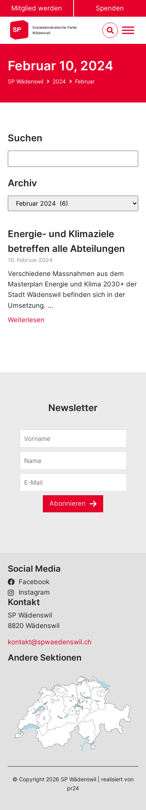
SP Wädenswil (25, 81)
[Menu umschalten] (128, 30)
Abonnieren (67, 503)
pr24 (73, 788)
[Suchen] (73, 159)
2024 (59, 81)
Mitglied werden (36, 8)
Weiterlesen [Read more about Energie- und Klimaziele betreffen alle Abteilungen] (26, 320)
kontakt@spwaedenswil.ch (49, 642)
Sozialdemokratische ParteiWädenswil (54, 30)
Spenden (110, 8)
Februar (85, 81)
